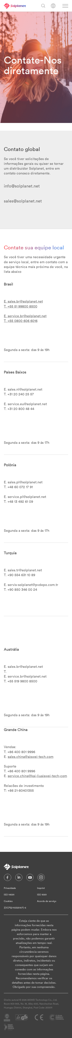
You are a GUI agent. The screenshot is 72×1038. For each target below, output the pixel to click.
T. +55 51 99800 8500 (20, 306)
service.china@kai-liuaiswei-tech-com (37, 776)
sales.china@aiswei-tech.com (30, 756)
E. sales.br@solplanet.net (23, 301)
